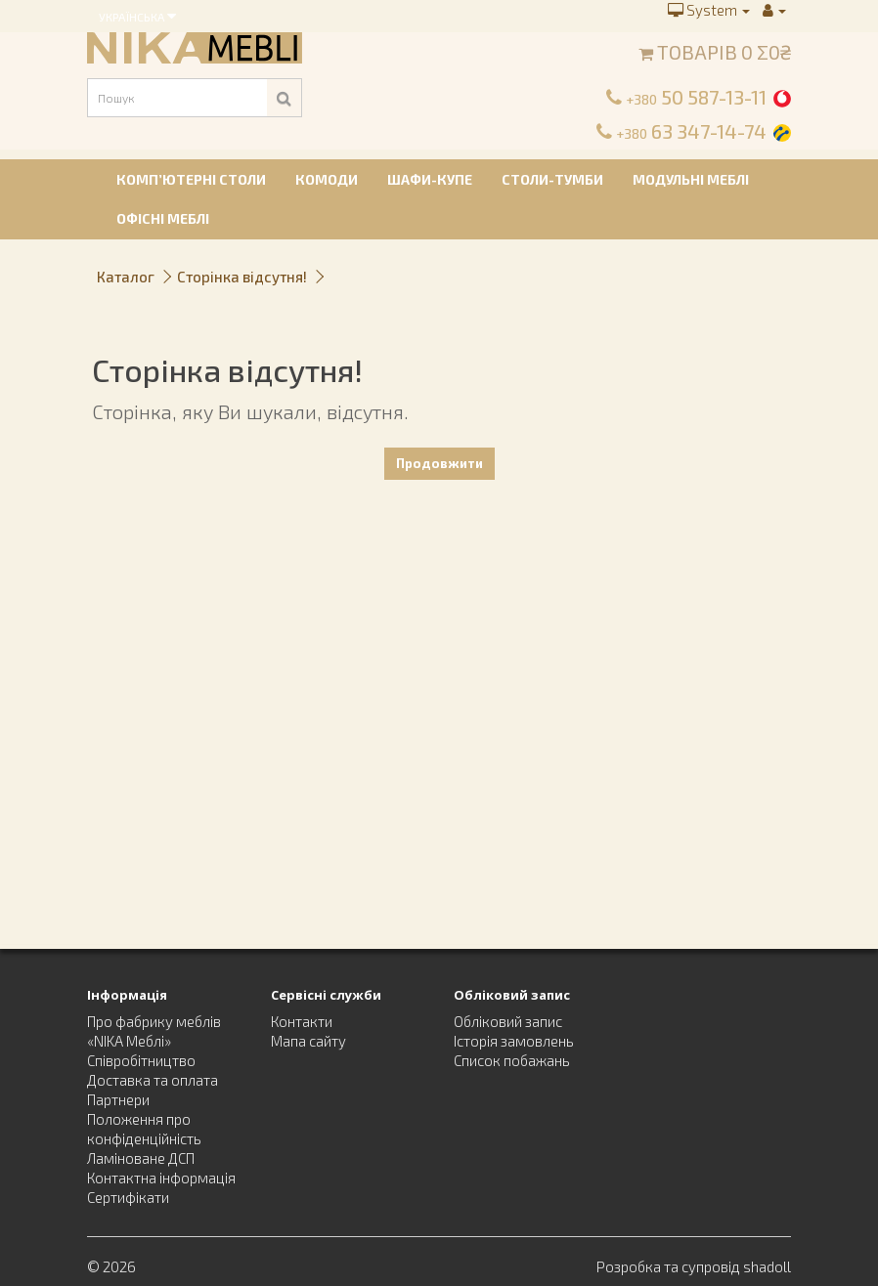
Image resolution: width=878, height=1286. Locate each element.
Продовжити (439, 463)
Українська (137, 15)
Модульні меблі (691, 179)
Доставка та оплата (152, 1080)
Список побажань (512, 1060)
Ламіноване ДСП (141, 1158)
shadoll (767, 1266)
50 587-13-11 (696, 96)
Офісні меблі (162, 218)
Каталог (125, 276)
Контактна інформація (161, 1177)
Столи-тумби (552, 179)
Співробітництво (141, 1060)
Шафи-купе (429, 179)
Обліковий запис (508, 1021)
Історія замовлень (514, 1041)
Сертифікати (128, 1197)
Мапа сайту (308, 1041)
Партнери (118, 1099)
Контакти (301, 1021)
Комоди (326, 179)
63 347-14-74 (691, 131)
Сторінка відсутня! (242, 276)
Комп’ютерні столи (191, 179)
